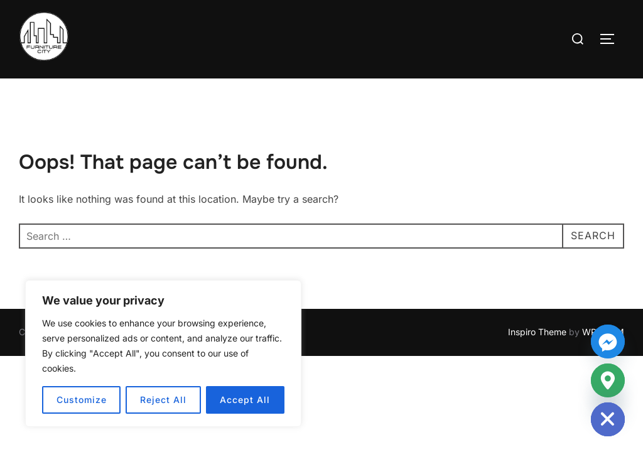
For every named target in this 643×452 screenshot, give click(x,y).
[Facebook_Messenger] (608, 341)
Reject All (163, 399)
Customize (82, 399)
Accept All (245, 399)
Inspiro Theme (537, 331)
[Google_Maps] (608, 380)
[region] (163, 353)
